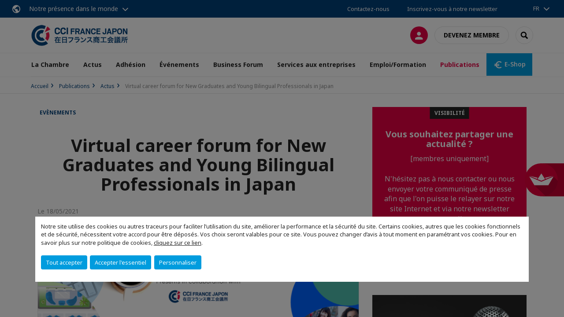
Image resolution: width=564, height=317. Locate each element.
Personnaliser (178, 262)
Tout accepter (64, 262)
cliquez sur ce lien (177, 243)
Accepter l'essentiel (120, 262)
